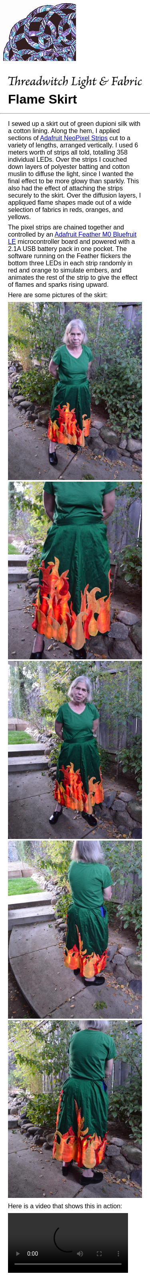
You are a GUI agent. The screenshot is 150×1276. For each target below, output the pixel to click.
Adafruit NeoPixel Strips (74, 138)
